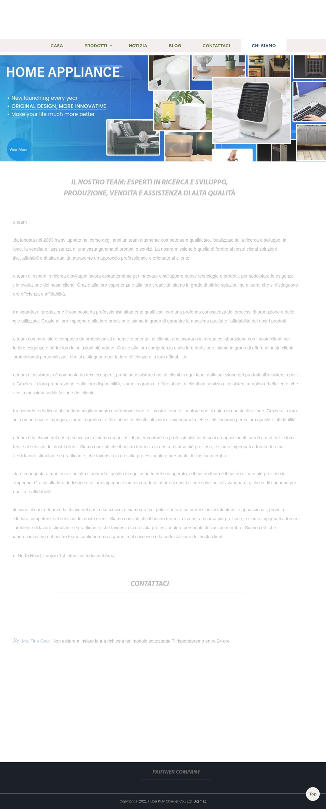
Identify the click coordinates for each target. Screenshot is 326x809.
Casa (56, 45)
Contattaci (216, 45)
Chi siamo (264, 45)
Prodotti (95, 45)
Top (313, 794)
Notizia (138, 45)
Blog (175, 45)
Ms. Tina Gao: (31, 642)
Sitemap (200, 801)
